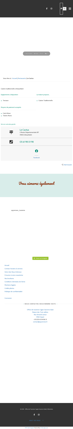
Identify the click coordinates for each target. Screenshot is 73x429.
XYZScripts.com (44, 427)
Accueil (14, 78)
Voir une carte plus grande (8, 124)
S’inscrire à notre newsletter (14, 275)
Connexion (8, 298)
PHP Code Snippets (29, 427)
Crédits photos (9, 288)
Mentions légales (10, 285)
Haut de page (36, 420)
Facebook (36, 158)
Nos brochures (9, 278)
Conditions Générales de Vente (15, 282)
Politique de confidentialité (13, 291)
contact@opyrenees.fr (40, 322)
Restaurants (22, 78)
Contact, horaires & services (14, 269)
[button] (36, 151)
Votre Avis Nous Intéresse (13, 272)
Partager (67, 165)
